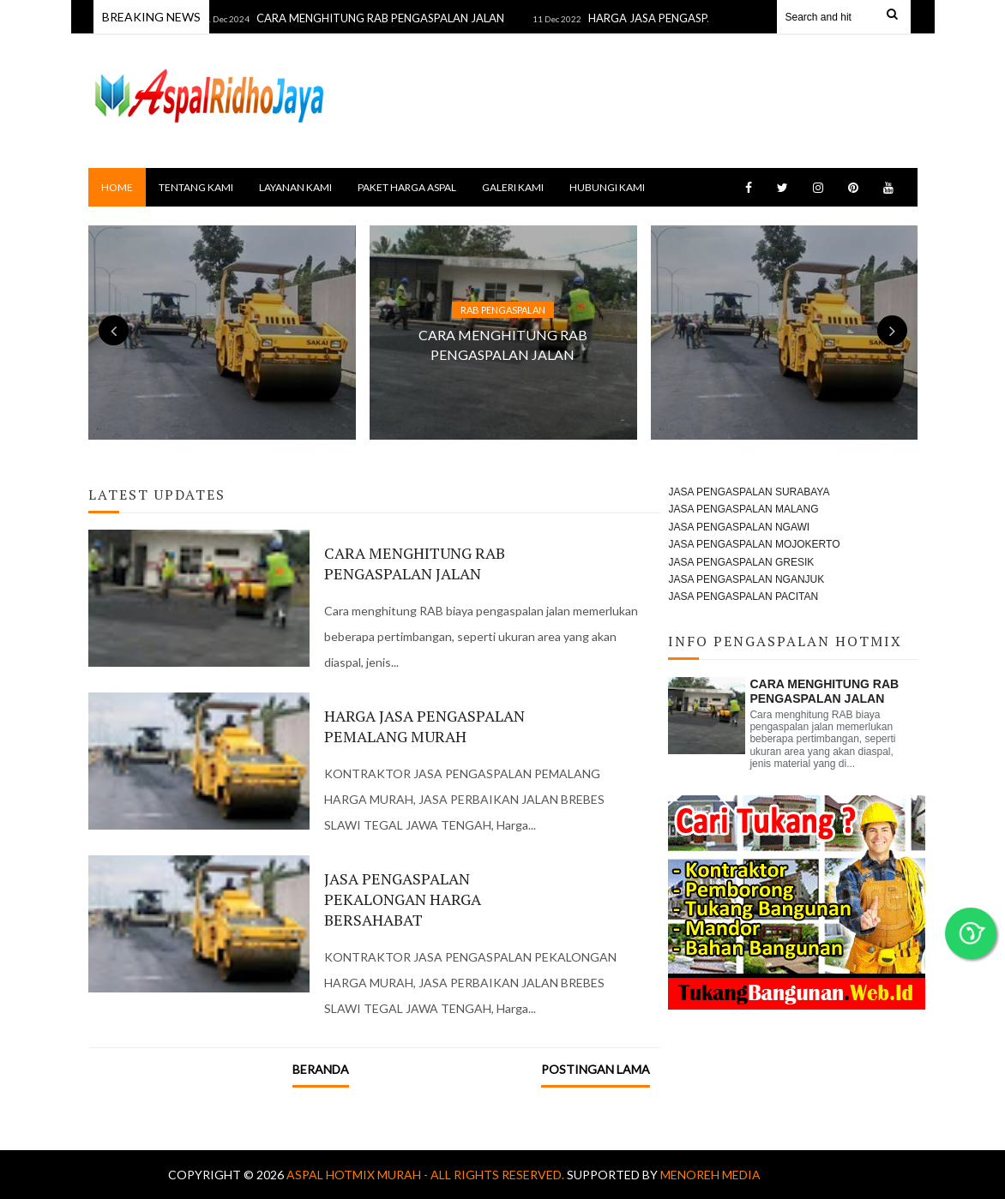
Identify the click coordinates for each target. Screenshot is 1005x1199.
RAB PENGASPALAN (502, 309)
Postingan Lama (595, 1069)
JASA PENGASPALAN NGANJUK (746, 579)
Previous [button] (114, 330)
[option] (503, 332)
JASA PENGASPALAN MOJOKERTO (754, 544)
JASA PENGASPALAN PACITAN (743, 596)
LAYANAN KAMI (295, 187)
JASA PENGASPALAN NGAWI (738, 527)
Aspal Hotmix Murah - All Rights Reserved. (426, 1174)
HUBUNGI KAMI (607, 187)
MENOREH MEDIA (710, 1174)
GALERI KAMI (513, 187)
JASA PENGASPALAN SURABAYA (748, 492)
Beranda (320, 1069)
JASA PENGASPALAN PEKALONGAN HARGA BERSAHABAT (402, 899)
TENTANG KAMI (196, 187)
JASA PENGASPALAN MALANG (743, 509)
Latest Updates (157, 494)
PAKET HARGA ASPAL (407, 187)
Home (117, 187)
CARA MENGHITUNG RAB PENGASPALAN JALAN (387, 18)
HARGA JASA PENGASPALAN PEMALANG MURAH (424, 725)
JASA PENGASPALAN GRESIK (741, 562)
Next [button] (892, 330)
